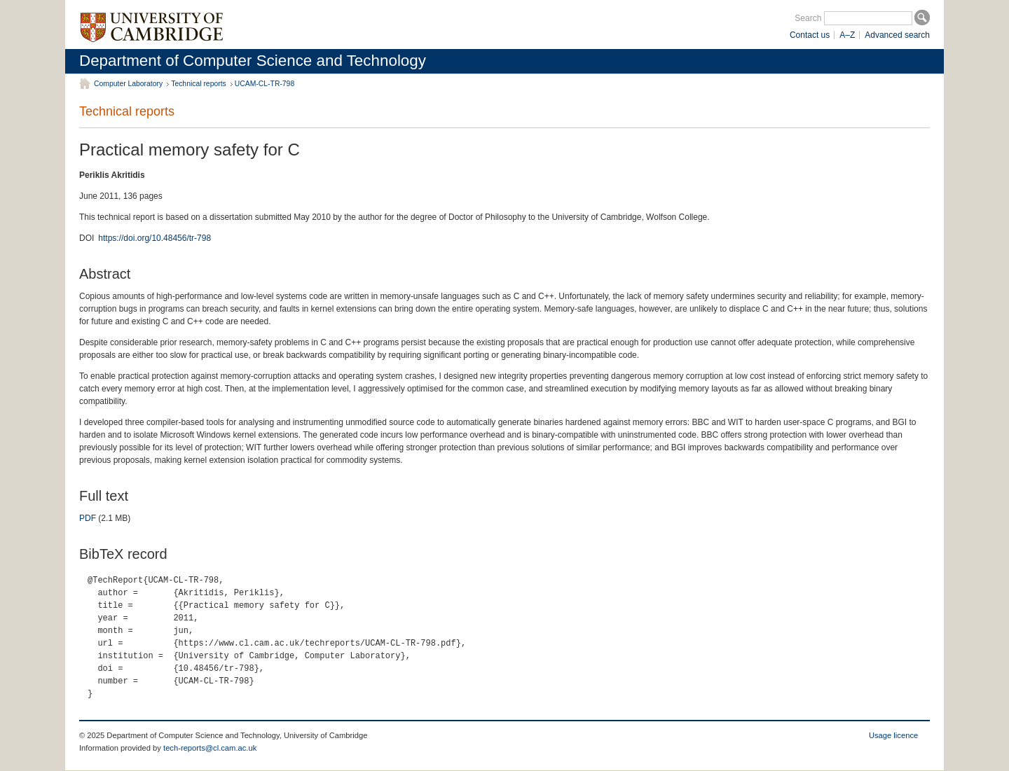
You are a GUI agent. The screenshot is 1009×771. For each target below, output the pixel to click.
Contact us (810, 35)
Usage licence (893, 735)
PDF (87, 518)
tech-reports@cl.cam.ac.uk (209, 748)
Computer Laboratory (128, 84)
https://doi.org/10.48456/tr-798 (154, 238)
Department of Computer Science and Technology (252, 60)
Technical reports (198, 84)
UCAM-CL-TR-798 (264, 84)
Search (808, 18)
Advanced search (897, 35)
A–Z (847, 35)
